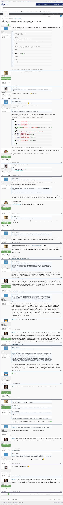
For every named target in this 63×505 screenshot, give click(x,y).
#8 (61, 213)
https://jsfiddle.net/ (17, 204)
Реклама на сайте (13, 504)
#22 (61, 448)
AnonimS (18, 258)
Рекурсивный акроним (6, 1)
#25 (61, 491)
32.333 (9, 160)
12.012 (9, 82)
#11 (61, 256)
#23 (61, 463)
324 (9, 328)
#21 (61, 435)
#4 (61, 147)
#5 (61, 162)
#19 (61, 398)
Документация (47, 4)
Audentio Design (59, 499)
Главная (39, 4)
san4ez (22, 258)
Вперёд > (13, 25)
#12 (61, 277)
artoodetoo (14, 291)
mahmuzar (14, 258)
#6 (61, 175)
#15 (61, 329)
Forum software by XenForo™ (12, 499)
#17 (61, 370)
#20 (61, 423)
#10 (61, 242)
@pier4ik (13, 319)
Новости (56, 4)
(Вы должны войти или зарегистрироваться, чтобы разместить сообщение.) (46, 494)
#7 (61, 198)
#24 (61, 475)
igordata (3, 154)
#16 (61, 342)
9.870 (9, 290)
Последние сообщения (14, 16)
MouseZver (3, 91)
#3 (61, 98)
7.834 (9, 95)
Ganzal (2, 283)
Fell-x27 (3, 75)
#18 (61, 383)
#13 (61, 290)
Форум (6, 14)
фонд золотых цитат (37, 245)
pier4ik (25, 22)
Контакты (20, 504)
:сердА (9, 84)
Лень (9, 98)
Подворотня (10, 22)
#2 (61, 85)
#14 (61, 316)
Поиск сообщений (5, 16)
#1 (61, 69)
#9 (61, 229)
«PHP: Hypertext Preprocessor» (25, 1)
